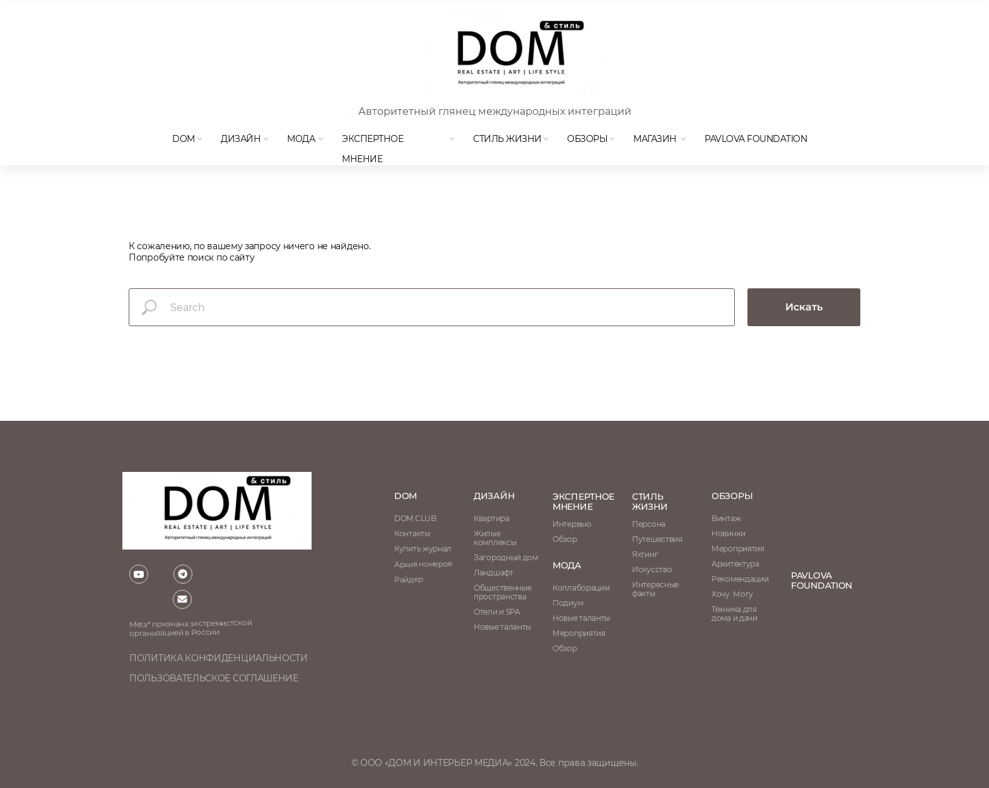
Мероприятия (737, 548)
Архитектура (735, 563)
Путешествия (657, 539)
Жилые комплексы (495, 538)
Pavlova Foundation (756, 138)
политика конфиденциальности (218, 658)
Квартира (492, 518)
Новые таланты (581, 618)
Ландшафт (493, 572)
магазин (655, 138)
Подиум (568, 603)
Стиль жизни (507, 138)
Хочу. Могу (732, 594)
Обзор (565, 539)
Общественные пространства (502, 592)
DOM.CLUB (415, 518)
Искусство (652, 569)
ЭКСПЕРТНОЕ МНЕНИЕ (583, 501)
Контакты (412, 533)
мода (301, 138)
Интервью (572, 524)
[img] (510, 55)
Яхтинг (645, 554)
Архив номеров (423, 563)
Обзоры (587, 138)
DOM (183, 138)
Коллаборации (581, 587)
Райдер (408, 579)
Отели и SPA (497, 611)
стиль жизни (650, 501)
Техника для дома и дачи (734, 613)
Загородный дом (506, 557)
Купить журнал (423, 548)
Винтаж (725, 518)
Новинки (728, 533)
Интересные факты (655, 589)
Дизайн (240, 138)
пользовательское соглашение (213, 678)
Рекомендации (739, 579)
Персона (648, 524)
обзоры (731, 496)
